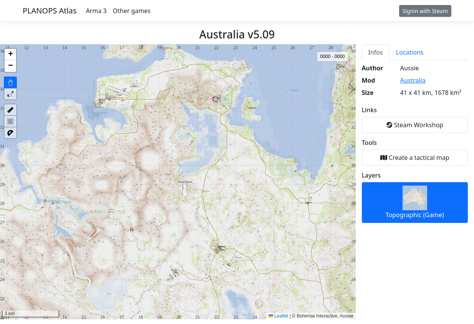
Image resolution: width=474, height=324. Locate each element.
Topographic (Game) (415, 202)
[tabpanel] (415, 143)
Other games (132, 11)
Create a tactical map (414, 157)
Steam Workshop (414, 125)
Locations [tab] (410, 52)
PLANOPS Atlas (49, 10)
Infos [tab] (375, 52)
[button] (10, 54)
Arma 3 (96, 11)
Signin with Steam (425, 11)
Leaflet (278, 316)
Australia (413, 80)
